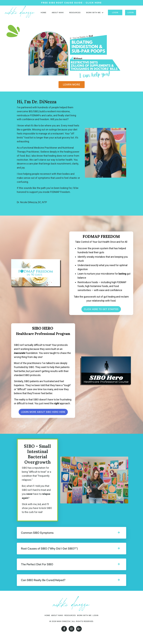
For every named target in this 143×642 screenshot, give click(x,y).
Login (115, 12)
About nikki (58, 12)
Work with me (95, 12)
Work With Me (88, 615)
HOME (43, 12)
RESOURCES (75, 12)
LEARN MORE (71, 84)
